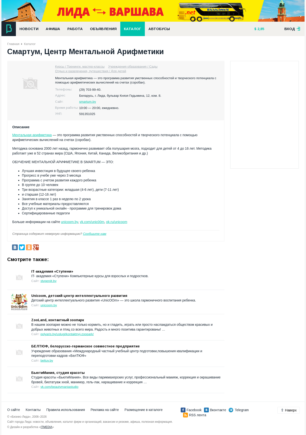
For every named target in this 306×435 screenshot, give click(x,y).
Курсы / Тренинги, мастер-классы (80, 66)
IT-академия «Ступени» (52, 271)
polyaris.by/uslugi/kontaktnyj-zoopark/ (67, 334)
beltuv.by (46, 360)
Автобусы (159, 29)
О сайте (13, 410)
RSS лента (194, 415)
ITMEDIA (46, 427)
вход (292, 29)
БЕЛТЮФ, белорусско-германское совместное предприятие (85, 346)
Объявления (103, 29)
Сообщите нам (94, 234)
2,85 (260, 29)
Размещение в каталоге (144, 410)
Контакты (33, 410)
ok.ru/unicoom (116, 222)
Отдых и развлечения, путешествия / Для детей (90, 71)
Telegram (239, 410)
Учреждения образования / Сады (133, 66)
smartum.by (87, 101)
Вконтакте (215, 410)
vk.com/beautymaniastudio (59, 387)
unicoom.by (69, 222)
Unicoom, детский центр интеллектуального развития (79, 296)
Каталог (132, 29)
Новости (28, 29)
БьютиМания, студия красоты (58, 373)
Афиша (53, 29)
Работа (75, 29)
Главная (13, 44)
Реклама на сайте (105, 410)
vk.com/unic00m (92, 222)
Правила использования (65, 410)
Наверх (288, 410)
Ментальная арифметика (32, 135)
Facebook (191, 410)
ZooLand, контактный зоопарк (57, 320)
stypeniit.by (48, 281)
